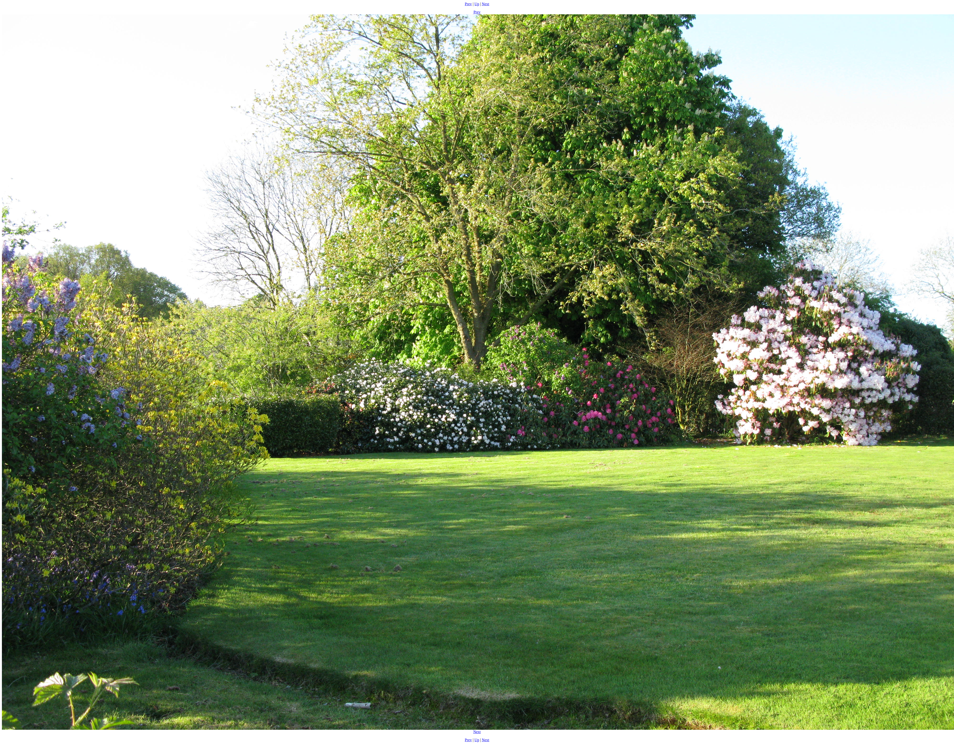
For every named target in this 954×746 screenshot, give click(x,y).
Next (485, 4)
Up (476, 4)
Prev (468, 4)
